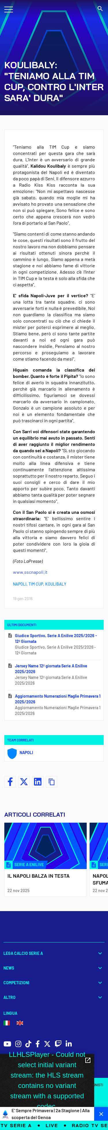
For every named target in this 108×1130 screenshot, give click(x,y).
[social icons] (7, 1044)
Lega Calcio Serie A (54, 953)
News (54, 968)
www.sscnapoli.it (30, 572)
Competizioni (54, 982)
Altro (54, 997)
